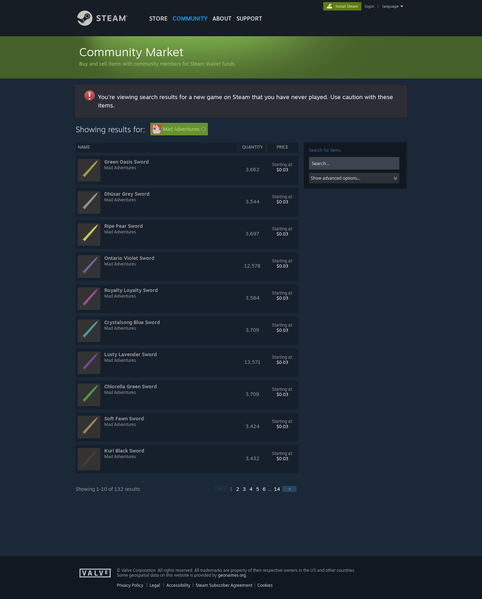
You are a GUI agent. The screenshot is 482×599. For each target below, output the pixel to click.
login (369, 6)
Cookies (265, 585)
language (390, 6)
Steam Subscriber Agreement (224, 585)
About (222, 18)
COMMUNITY (190, 18)
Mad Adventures (178, 129)
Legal (155, 585)
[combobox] (354, 163)
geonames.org (232, 575)
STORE (158, 18)
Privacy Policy (130, 585)
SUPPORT (249, 18)
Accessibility (178, 585)
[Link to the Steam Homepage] (107, 24)
